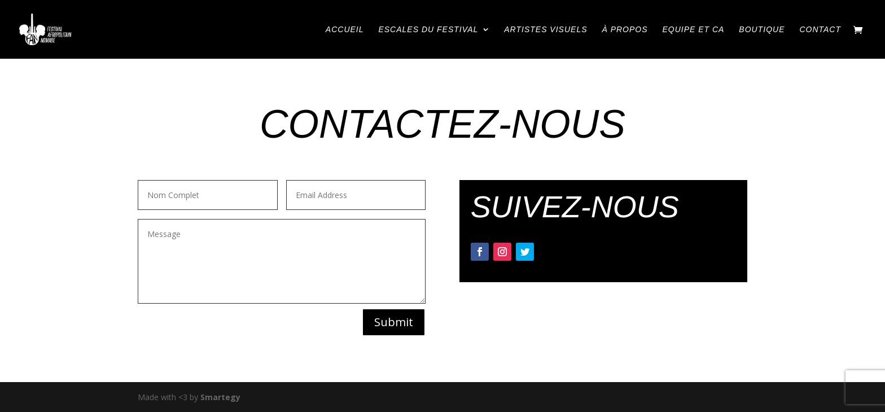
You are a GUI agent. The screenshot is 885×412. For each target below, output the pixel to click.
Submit (393, 322)
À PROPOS (624, 29)
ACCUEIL (345, 29)
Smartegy (220, 397)
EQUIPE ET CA (693, 29)
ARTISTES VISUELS (545, 29)
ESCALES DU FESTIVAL (428, 29)
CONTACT (820, 29)
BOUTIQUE (762, 29)
